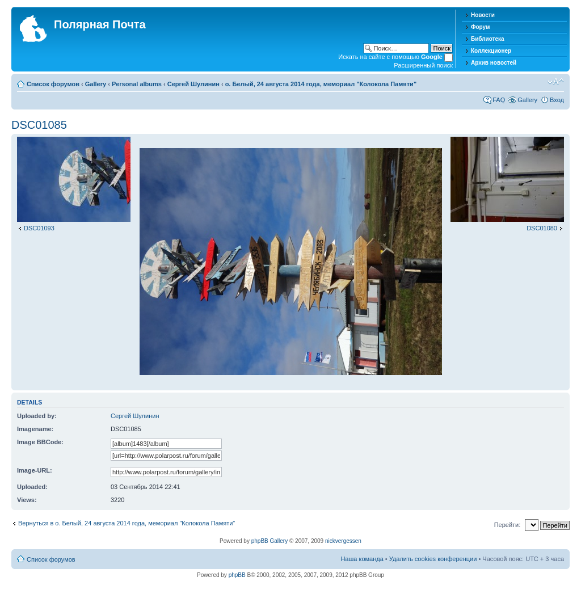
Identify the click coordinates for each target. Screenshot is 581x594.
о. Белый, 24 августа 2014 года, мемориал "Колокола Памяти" (320, 84)
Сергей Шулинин (193, 84)
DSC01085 (39, 125)
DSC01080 (542, 228)
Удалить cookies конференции (433, 558)
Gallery (95, 84)
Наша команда (361, 558)
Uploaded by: (37, 415)
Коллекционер (491, 51)
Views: (27, 499)
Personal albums (137, 84)
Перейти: (507, 524)
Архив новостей (493, 63)
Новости (483, 15)
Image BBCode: (40, 442)
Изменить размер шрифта (556, 82)
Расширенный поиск (423, 65)
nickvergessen (343, 541)
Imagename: (35, 429)
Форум (480, 27)
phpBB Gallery (269, 541)
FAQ (498, 99)
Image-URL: (34, 470)
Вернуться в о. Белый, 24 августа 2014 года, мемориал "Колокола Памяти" (126, 523)
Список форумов (53, 84)
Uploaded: (32, 486)
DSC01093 (39, 228)
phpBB (237, 575)
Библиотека (487, 39)
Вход (557, 99)
